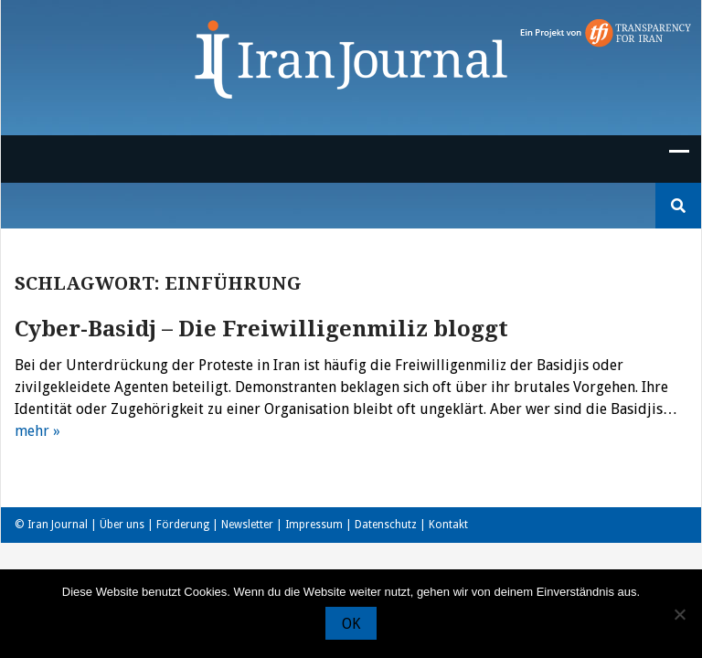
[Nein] (679, 614)
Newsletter (247, 524)
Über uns (122, 524)
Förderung (182, 524)
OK (351, 623)
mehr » (37, 431)
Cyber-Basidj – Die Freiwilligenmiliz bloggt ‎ (264, 329)
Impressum (314, 524)
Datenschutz (386, 524)
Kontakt (448, 524)
